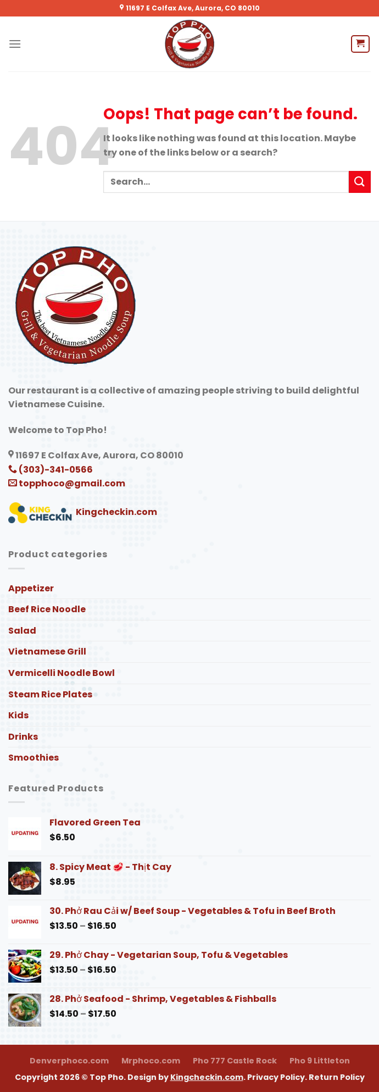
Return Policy (337, 1077)
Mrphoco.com (150, 1060)
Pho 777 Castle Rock (235, 1060)
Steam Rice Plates (50, 694)
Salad (22, 630)
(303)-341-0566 (50, 469)
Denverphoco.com (69, 1060)
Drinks (23, 736)
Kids (18, 715)
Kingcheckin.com (82, 512)
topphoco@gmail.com (66, 483)
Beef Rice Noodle (47, 609)
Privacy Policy (276, 1077)
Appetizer (31, 588)
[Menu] (14, 43)
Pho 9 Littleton (319, 1060)
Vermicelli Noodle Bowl (61, 673)
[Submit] (360, 181)
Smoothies (33, 757)
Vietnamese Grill (47, 651)
